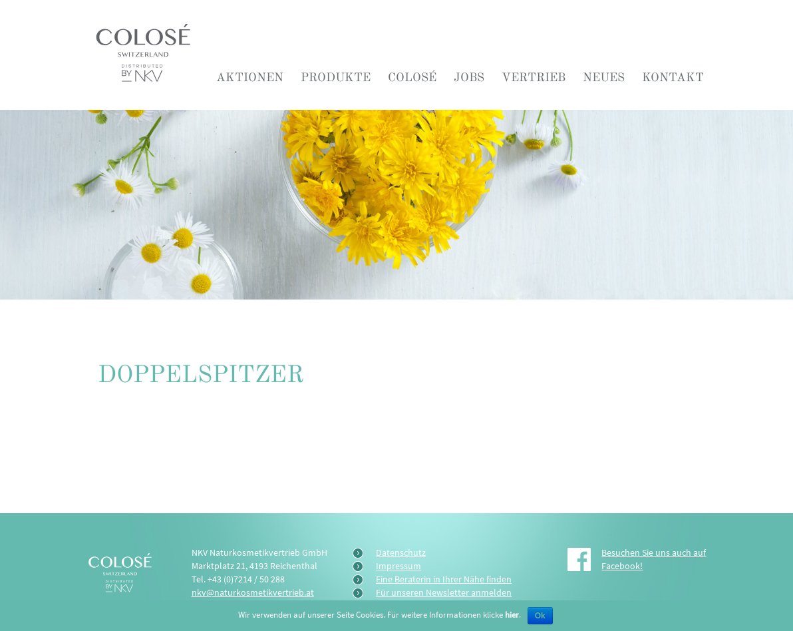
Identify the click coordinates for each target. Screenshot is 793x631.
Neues (604, 77)
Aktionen (249, 77)
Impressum (398, 566)
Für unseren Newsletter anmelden (444, 592)
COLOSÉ (412, 77)
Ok (540, 615)
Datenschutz (401, 552)
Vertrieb (533, 77)
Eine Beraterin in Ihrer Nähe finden (444, 579)
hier (512, 614)
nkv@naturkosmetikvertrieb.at (253, 592)
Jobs (469, 77)
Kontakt (673, 77)
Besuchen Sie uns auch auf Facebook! (653, 559)
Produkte (336, 77)
